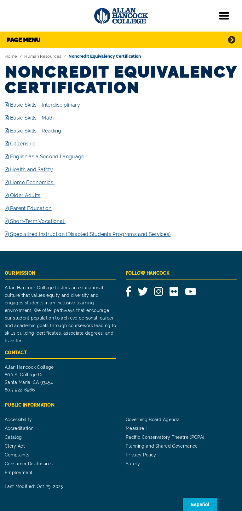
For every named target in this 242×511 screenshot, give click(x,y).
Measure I (136, 428)
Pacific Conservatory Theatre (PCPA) (165, 437)
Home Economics (32, 182)
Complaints (17, 454)
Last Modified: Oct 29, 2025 (34, 486)
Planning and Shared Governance (162, 446)
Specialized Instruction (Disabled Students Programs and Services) (90, 234)
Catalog (13, 437)
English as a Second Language (47, 157)
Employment (18, 472)
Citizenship (23, 144)
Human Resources (42, 56)
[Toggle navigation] (224, 16)
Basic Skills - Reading (35, 131)
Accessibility (18, 419)
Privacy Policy (141, 454)
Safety (133, 463)
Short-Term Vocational (38, 221)
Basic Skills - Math (32, 118)
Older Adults (25, 195)
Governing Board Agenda (153, 419)
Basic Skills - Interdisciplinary (45, 105)
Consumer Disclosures (29, 463)
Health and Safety (31, 170)
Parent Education (31, 208)
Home (11, 56)
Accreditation (19, 428)
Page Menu (23, 39)
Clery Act (15, 446)
